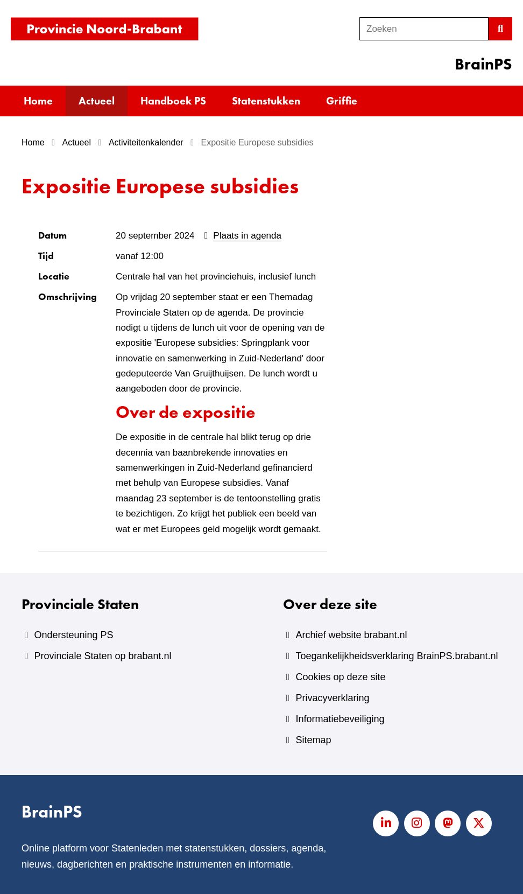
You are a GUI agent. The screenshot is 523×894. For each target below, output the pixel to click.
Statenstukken (266, 101)
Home (38, 101)
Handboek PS (173, 101)
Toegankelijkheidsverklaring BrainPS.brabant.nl (396, 656)
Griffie (341, 101)
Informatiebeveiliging (339, 719)
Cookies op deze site (340, 677)
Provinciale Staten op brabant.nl (102, 656)
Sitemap (313, 740)
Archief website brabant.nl (351, 635)
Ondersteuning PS (73, 635)
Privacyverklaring (332, 698)
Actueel (97, 101)
